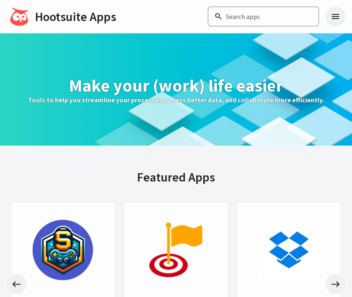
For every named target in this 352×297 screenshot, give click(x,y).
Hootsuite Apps (75, 16)
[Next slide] (335, 284)
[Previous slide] (16, 284)
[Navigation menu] (335, 16)
